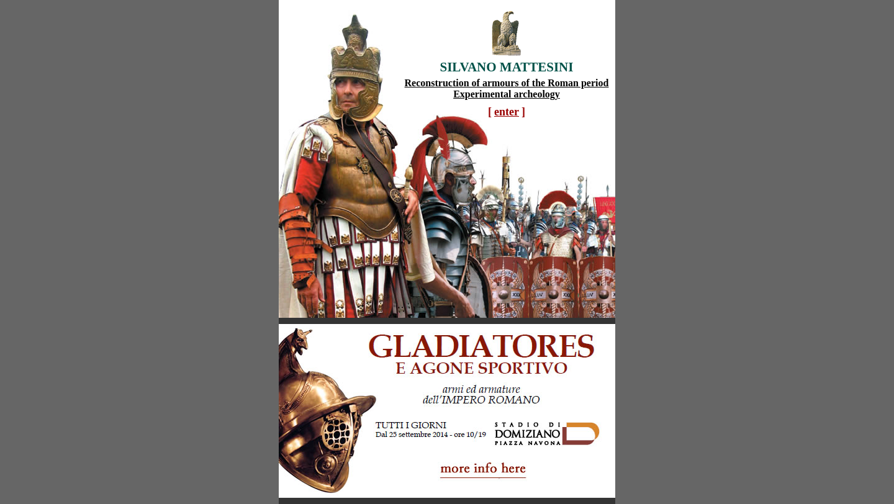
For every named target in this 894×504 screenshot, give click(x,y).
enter (506, 112)
